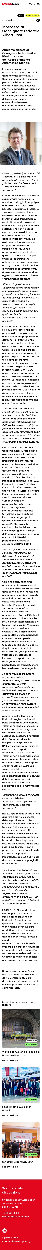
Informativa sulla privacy (16, 1241)
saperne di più (10, 1061)
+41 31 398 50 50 (10, 1213)
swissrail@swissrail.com (15, 1217)
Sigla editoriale (10, 1238)
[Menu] (31, 4)
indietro (8, 20)
